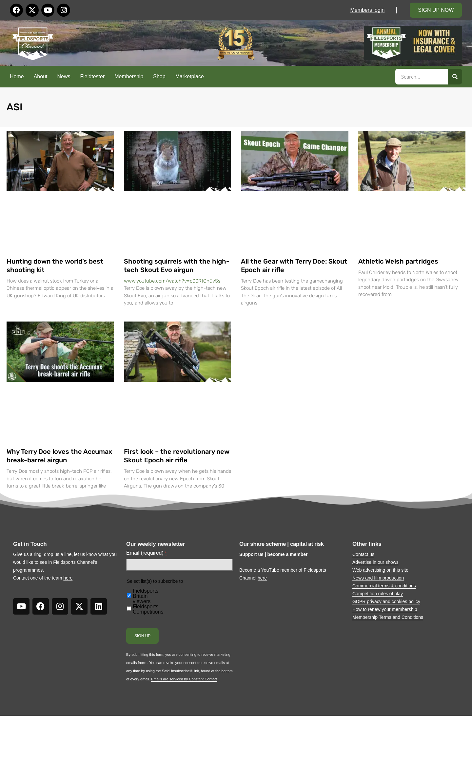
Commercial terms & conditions (384, 585)
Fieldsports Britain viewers (145, 596)
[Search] (455, 76)
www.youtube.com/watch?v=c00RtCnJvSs (172, 281)
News (63, 76)
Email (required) (146, 553)
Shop (159, 76)
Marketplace (189, 76)
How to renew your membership (384, 609)
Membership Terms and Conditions (387, 617)
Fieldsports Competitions (148, 609)
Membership (128, 76)
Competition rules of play (377, 593)
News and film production (378, 578)
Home (17, 76)
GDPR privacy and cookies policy (386, 601)
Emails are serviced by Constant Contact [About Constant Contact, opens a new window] (184, 679)
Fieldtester (92, 76)
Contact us (363, 554)
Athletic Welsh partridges (398, 261)
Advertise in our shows (375, 562)
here (67, 578)
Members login (367, 10)
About (41, 76)
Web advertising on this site (380, 570)
